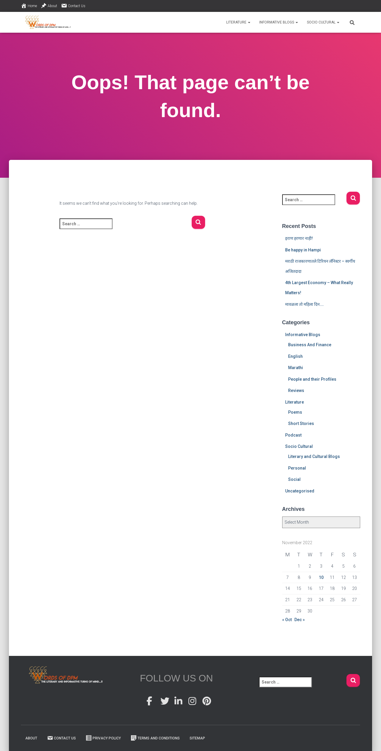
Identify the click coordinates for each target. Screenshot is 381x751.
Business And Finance (309, 344)
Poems (295, 412)
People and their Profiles (312, 379)
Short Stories (301, 423)
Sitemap (197, 738)
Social (294, 479)
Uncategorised (299, 491)
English (295, 356)
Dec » (299, 619)
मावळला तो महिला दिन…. (304, 304)
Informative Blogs (278, 22)
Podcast (293, 435)
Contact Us (73, 6)
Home (29, 6)
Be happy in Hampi (303, 250)
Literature (238, 22)
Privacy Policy (103, 738)
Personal (297, 468)
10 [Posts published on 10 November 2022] (321, 577)
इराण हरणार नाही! (299, 238)
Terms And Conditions (155, 738)
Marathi (295, 367)
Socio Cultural (323, 22)
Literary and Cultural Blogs (314, 456)
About (49, 6)
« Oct (287, 619)
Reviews (296, 390)
